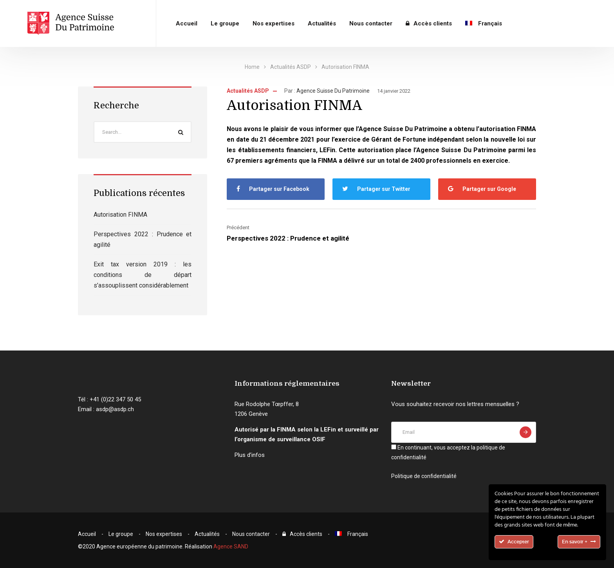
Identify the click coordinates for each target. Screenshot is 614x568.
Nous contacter (370, 23)
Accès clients (429, 23)
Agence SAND (230, 546)
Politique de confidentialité (424, 476)
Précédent (238, 227)
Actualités (322, 23)
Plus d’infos (250, 454)
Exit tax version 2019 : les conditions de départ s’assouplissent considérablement (142, 275)
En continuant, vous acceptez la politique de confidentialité (448, 452)
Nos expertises (273, 23)
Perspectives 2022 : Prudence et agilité (288, 238)
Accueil (186, 23)
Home (252, 67)
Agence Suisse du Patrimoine (333, 91)
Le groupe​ (225, 23)
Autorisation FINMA (120, 214)
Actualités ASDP (290, 67)
